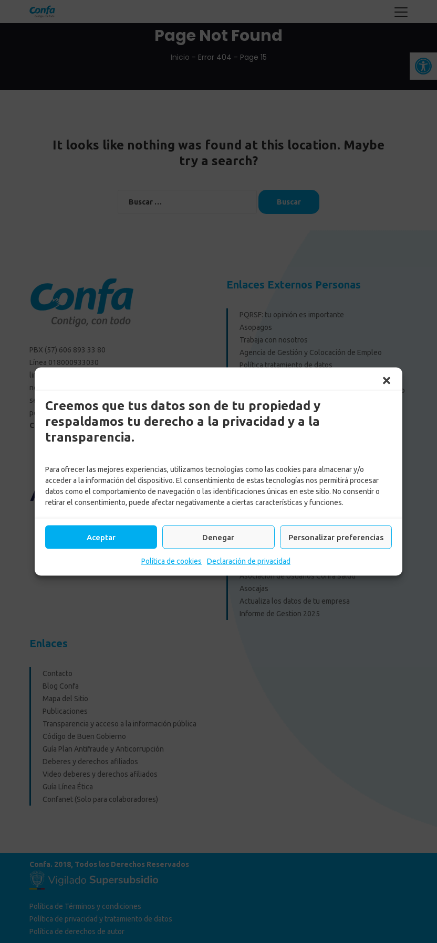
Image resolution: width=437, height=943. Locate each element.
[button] (386, 381)
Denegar (218, 536)
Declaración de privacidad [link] (248, 561)
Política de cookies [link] (171, 561)
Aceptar (101, 536)
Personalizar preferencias (335, 536)
